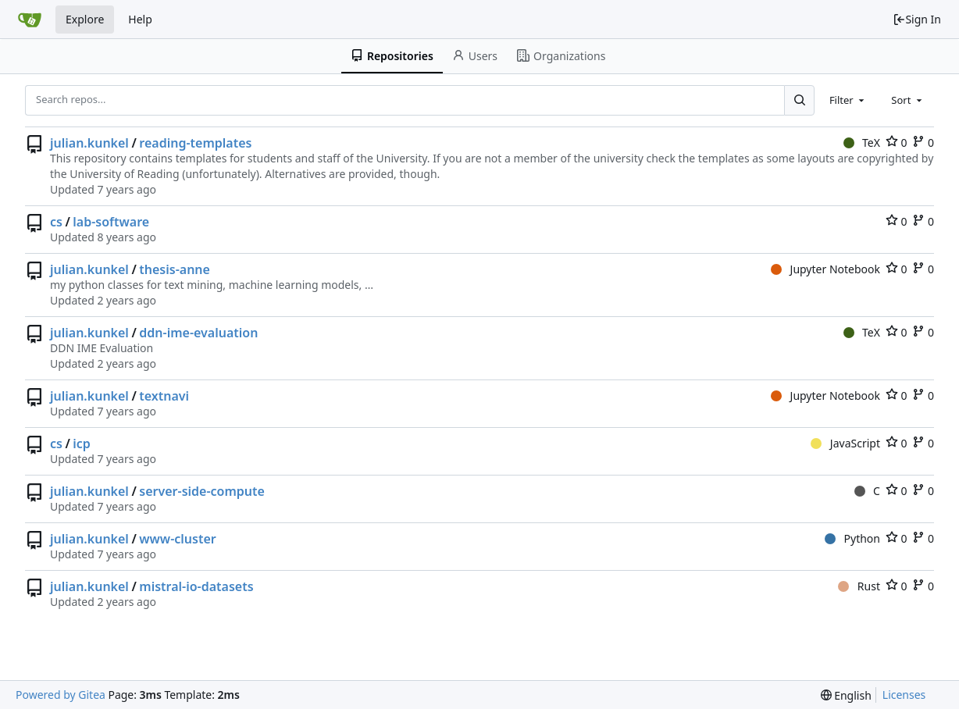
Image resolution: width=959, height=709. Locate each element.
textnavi (164, 396)
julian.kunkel (89, 143)
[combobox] (848, 100)
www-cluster (177, 539)
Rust (859, 586)
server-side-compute (202, 491)
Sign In (917, 19)
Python (852, 538)
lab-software (111, 222)
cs (56, 222)
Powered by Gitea (60, 694)
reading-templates (195, 143)
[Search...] (799, 100)
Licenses (904, 694)
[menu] (846, 695)
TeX (861, 142)
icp (82, 443)
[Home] (30, 19)
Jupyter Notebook (825, 269)
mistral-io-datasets (196, 586)
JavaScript (845, 443)
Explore (85, 19)
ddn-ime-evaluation (198, 332)
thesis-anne (174, 269)
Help (140, 19)
